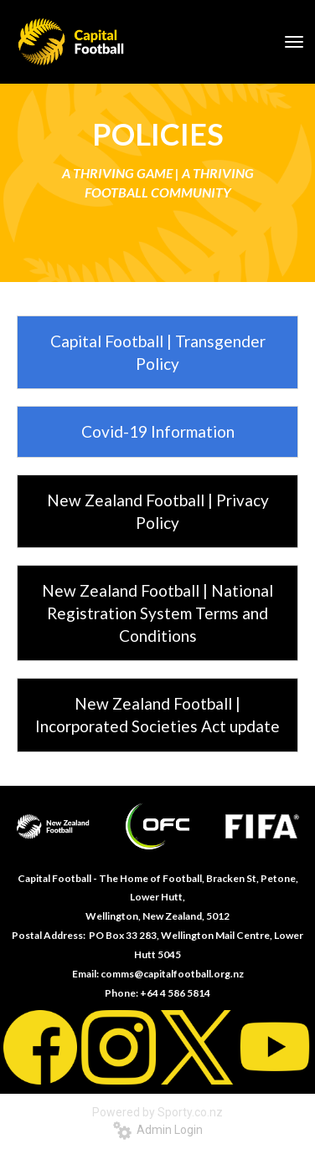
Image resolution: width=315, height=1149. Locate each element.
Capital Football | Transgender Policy (158, 352)
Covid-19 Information (158, 431)
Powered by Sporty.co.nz (157, 1112)
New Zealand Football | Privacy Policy (158, 511)
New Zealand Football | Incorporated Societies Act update (157, 715)
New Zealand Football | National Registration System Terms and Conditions (157, 613)
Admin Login (158, 1129)
